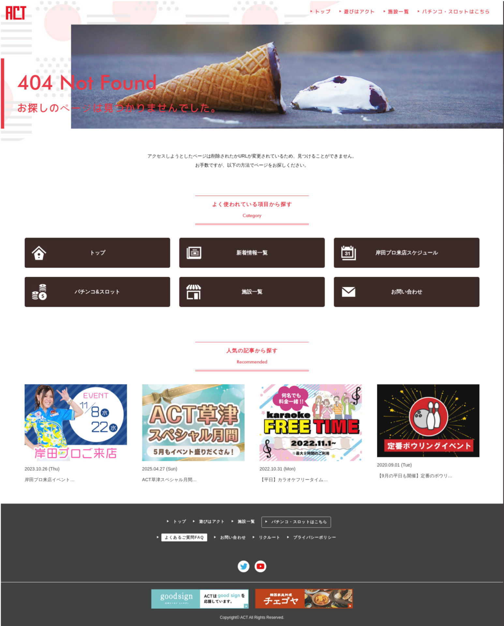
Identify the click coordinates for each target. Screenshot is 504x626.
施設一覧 (398, 13)
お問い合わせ (405, 292)
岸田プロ (406, 253)
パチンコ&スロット (98, 292)
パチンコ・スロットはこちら (455, 13)
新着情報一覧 (251, 253)
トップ (323, 13)
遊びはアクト (359, 13)
